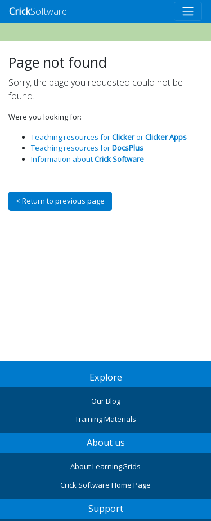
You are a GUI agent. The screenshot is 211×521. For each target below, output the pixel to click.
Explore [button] (105, 377)
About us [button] (106, 442)
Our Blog (105, 401)
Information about (87, 159)
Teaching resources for (87, 148)
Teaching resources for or (109, 137)
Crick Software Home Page (105, 485)
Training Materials (105, 419)
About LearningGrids (105, 466)
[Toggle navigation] (188, 11)
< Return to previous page (60, 201)
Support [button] (105, 508)
